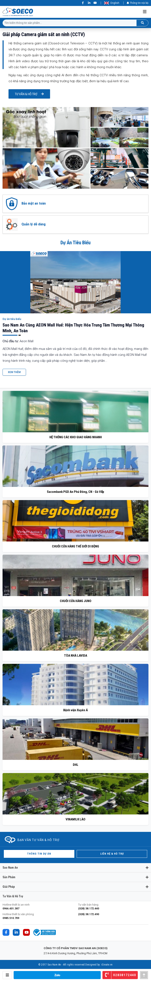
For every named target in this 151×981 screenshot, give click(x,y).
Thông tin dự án (39, 853)
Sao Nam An (10, 867)
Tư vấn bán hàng (113, 906)
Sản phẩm (9, 877)
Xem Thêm (14, 372)
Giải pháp (9, 886)
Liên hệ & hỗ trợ (112, 853)
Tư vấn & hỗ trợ (26, 94)
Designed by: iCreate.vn (99, 964)
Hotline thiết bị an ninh (38, 906)
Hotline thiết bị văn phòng (38, 916)
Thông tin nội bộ (137, 2)
